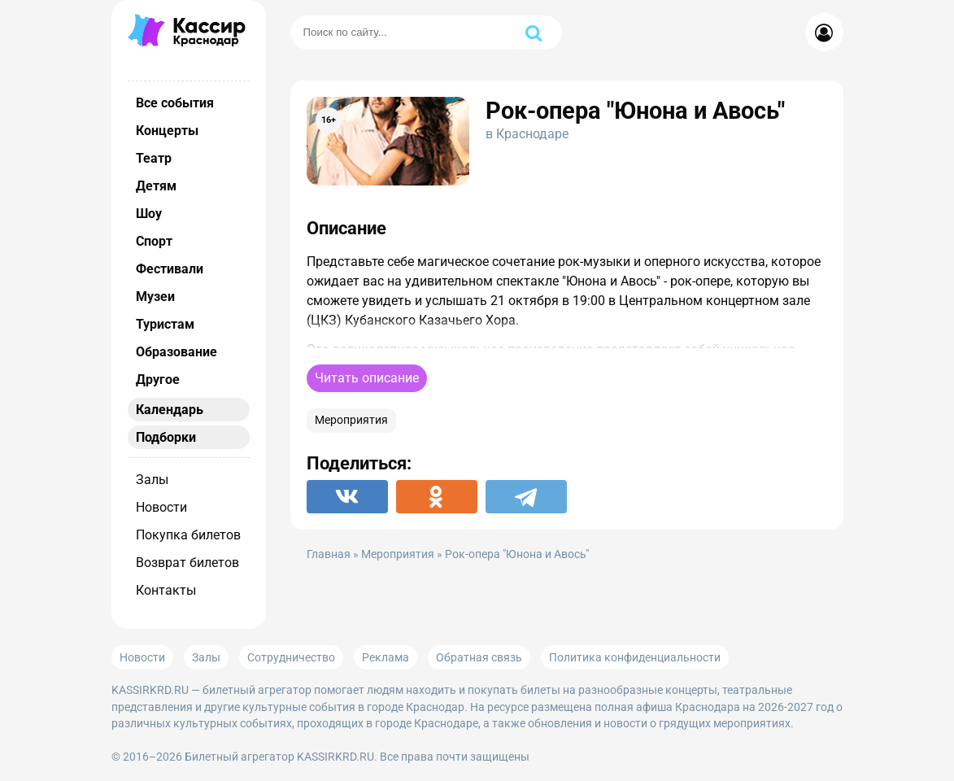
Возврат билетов (187, 562)
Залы (152, 479)
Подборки (166, 437)
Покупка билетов (188, 535)
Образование (176, 352)
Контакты (166, 590)
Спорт (154, 241)
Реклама (385, 657)
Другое (158, 379)
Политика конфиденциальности (635, 657)
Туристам (165, 324)
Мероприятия (351, 420)
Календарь (169, 409)
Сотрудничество (291, 657)
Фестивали (169, 269)
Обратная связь (479, 657)
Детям (156, 186)
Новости (161, 507)
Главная (329, 554)
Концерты (167, 130)
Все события (175, 103)
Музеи (155, 296)
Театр (154, 158)
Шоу (149, 213)
